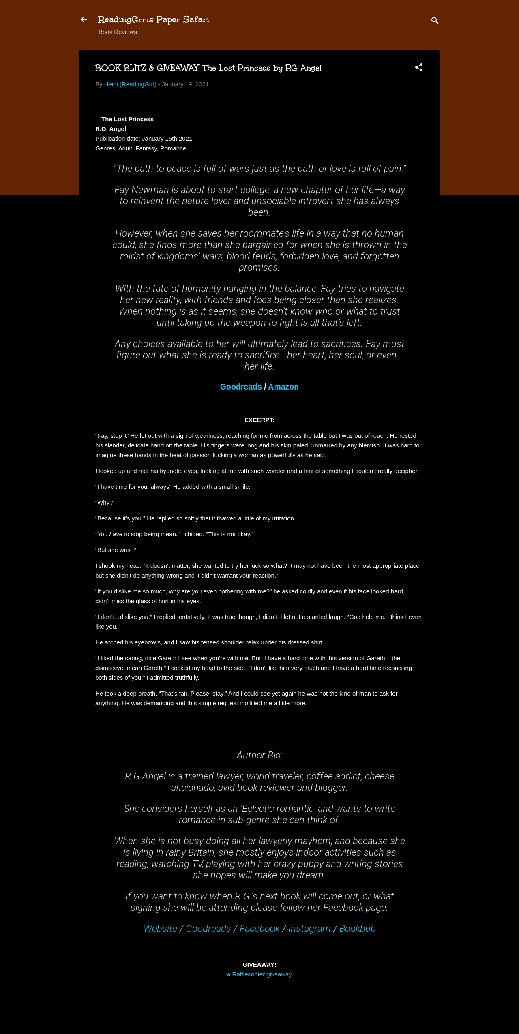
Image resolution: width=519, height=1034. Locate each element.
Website (160, 928)
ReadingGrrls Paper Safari (154, 19)
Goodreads (241, 386)
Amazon (283, 386)
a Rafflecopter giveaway (259, 974)
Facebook (260, 928)
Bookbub (357, 928)
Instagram (309, 928)
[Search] (435, 22)
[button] (419, 68)
